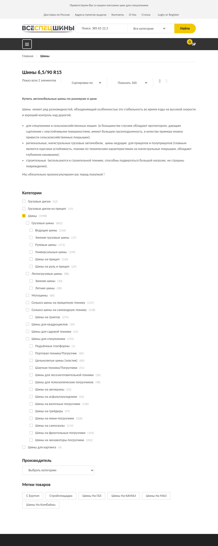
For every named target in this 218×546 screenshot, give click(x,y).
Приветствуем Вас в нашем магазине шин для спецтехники (109, 5)
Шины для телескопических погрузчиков (64, 382)
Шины (32, 216)
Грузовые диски (39, 201)
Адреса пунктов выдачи (90, 14)
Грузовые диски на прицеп (47, 209)
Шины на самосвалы (50, 426)
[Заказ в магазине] (84, 83)
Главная (27, 56)
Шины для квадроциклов (50, 324)
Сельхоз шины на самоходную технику (59, 310)
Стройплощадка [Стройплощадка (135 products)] (60, 496)
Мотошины (40, 295)
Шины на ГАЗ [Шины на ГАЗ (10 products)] (91, 496)
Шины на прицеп (47, 259)
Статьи (146, 14)
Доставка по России (57, 14)
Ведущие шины (46, 230)
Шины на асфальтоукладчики (56, 397)
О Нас (132, 14)
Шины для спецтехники (48, 339)
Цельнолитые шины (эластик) (56, 360)
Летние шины (45, 288)
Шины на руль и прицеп (52, 266)
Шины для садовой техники (51, 332)
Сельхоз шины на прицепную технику (58, 303)
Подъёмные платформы (52, 346)
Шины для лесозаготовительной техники (64, 375)
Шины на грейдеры (49, 411)
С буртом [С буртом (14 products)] (32, 496)
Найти (185, 28)
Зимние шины (45, 281)
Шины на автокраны (49, 389)
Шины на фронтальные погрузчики (60, 433)
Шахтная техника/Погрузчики (56, 368)
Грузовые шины (43, 223)
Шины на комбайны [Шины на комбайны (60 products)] (40, 505)
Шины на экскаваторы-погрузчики (59, 440)
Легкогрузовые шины (47, 274)
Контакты (117, 14)
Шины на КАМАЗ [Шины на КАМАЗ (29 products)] (123, 496)
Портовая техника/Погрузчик (56, 353)
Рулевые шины (45, 245)
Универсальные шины (51, 252)
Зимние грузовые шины (52, 238)
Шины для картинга (42, 447)
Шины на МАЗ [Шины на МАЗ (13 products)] (156, 496)
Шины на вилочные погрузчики (57, 404)
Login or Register (168, 14)
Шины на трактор (47, 317)
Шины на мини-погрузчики (54, 418)
